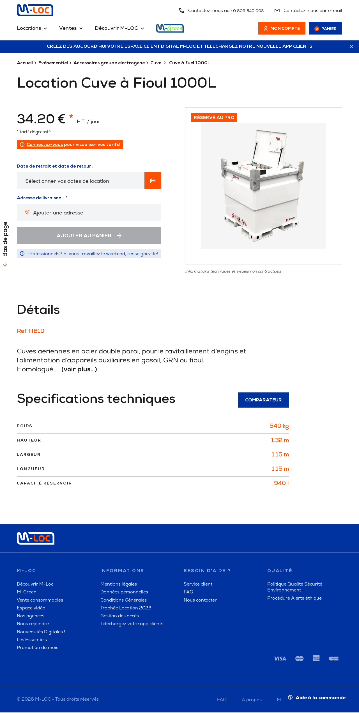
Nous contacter (200, 601)
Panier (325, 29)
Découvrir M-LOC (116, 28)
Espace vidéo (31, 608)
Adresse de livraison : (40, 198)
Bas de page (5, 239)
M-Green (26, 593)
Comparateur (263, 401)
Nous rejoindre (33, 624)
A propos (252, 700)
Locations (29, 28)
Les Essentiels (32, 640)
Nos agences (30, 616)
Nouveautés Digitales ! (41, 632)
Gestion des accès (119, 616)
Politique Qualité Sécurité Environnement (294, 587)
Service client (198, 585)
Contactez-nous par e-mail (308, 10)
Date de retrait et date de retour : (55, 166)
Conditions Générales (123, 601)
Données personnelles (124, 593)
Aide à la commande (315, 697)
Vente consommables (40, 601)
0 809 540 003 (247, 10)
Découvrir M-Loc (35, 585)
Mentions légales (118, 585)
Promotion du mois (37, 648)
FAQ (188, 593)
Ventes (68, 28)
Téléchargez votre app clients (131, 624)
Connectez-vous (45, 145)
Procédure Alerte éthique (294, 599)
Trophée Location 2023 (125, 608)
